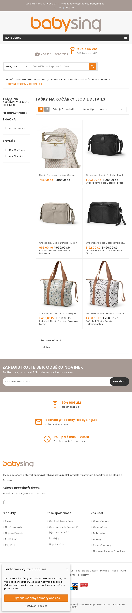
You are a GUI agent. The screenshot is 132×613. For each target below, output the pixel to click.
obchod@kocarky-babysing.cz (86, 3)
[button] (51, 54)
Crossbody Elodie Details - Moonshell (59, 242)
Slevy (8, 521)
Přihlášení (11, 539)
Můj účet (10, 545)
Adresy (97, 539)
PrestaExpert (104, 604)
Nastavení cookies (36, 606)
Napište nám (56, 544)
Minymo (104, 571)
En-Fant (75, 571)
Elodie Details (17, 128)
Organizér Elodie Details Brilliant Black (106, 242)
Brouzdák (71, 606)
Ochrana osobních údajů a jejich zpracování (64, 530)
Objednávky (100, 527)
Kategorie (13, 38)
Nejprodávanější (14, 533)
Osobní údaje (101, 521)
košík (51, 54)
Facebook (4, 502)
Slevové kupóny (102, 545)
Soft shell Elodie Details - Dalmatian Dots (106, 313)
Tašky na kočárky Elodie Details (16, 102)
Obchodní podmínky (61, 521)
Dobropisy (99, 533)
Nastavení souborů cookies (109, 551)
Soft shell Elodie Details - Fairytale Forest (59, 313)
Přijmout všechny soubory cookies (36, 598)
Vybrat (112, 109)
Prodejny (54, 538)
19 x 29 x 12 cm (17, 150)
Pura (123, 571)
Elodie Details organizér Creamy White (59, 175)
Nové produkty (13, 527)
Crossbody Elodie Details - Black (104, 175)
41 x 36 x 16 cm (17, 156)
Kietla (115, 571)
